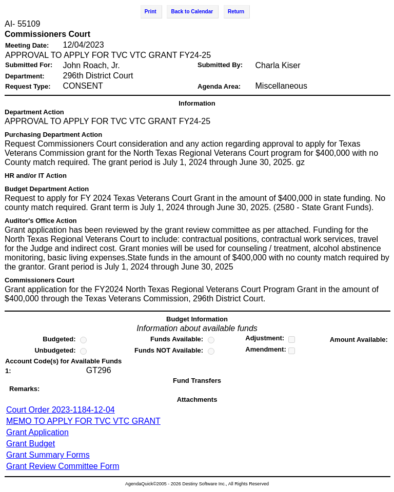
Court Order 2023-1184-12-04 (60, 409)
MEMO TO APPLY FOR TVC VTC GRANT (83, 421)
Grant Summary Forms (48, 454)
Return (236, 11)
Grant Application (37, 432)
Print (150, 11)
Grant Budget (30, 443)
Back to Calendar (192, 11)
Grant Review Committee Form (63, 466)
